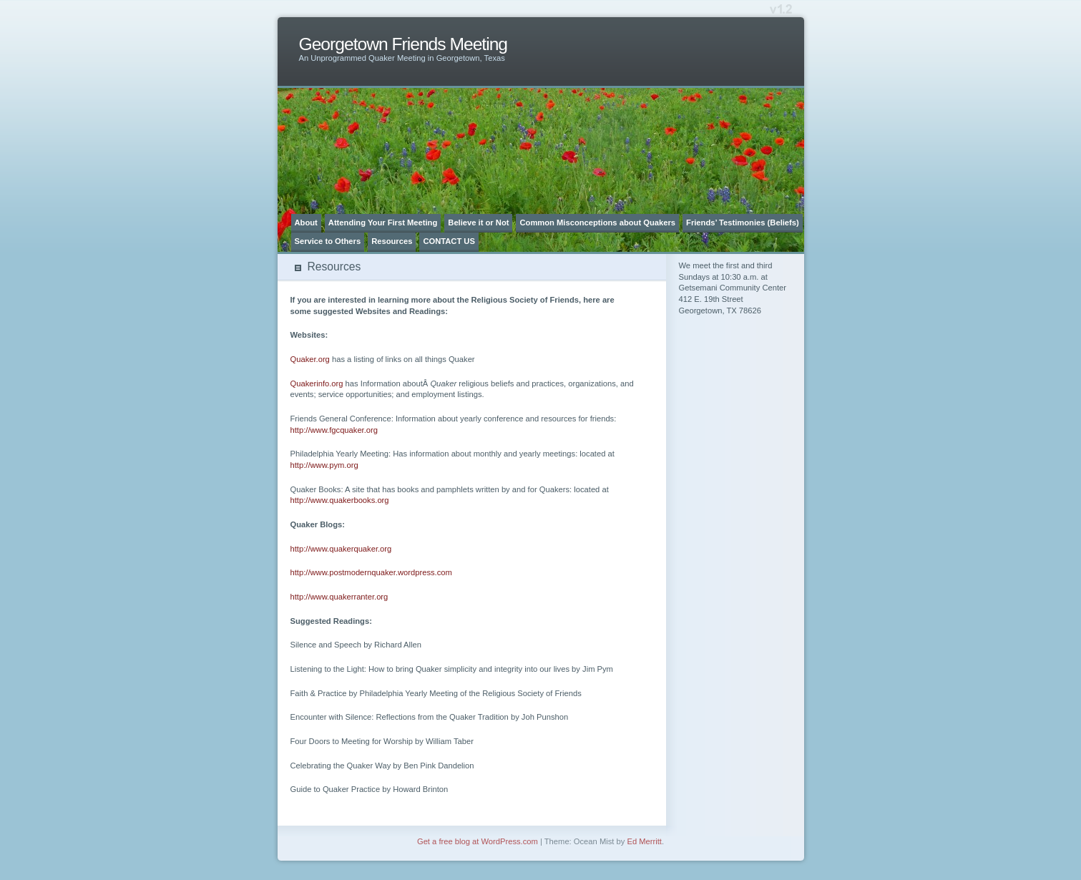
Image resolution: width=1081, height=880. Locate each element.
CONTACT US (449, 241)
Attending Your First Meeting (382, 222)
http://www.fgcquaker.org (334, 430)
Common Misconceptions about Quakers (597, 222)
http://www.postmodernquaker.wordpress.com (371, 572)
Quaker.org (310, 359)
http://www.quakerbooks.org (339, 500)
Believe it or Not (478, 222)
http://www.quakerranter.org (339, 596)
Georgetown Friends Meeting (403, 44)
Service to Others (328, 241)
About (306, 222)
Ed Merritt (644, 841)
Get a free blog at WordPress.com (477, 841)
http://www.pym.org (324, 465)
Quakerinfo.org (316, 383)
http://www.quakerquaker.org (341, 548)
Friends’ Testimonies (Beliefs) (742, 222)
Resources (391, 241)
